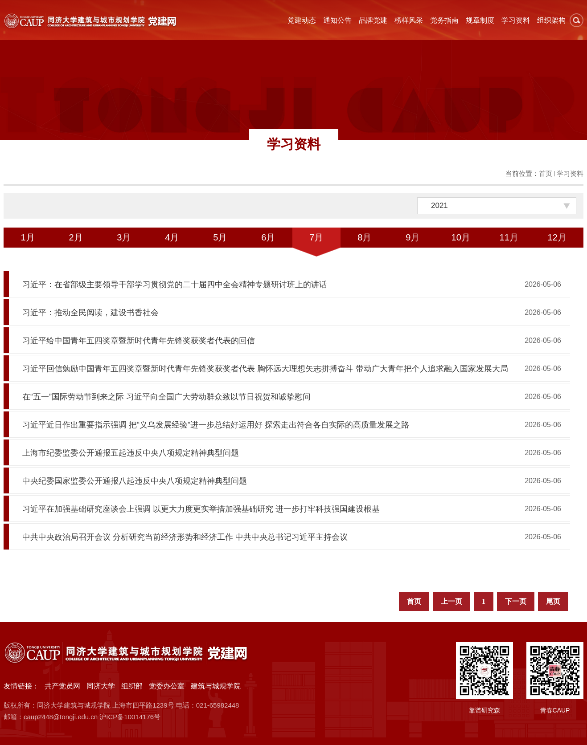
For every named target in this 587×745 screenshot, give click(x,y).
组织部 (132, 686)
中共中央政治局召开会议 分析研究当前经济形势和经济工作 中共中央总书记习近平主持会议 (185, 537)
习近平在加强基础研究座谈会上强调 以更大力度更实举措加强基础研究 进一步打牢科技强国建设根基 (201, 509)
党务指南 (444, 20)
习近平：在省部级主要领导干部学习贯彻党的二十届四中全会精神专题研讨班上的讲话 (174, 284)
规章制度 (480, 20)
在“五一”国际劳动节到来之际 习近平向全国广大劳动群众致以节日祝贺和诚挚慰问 (166, 396)
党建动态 (301, 20)
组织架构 (551, 20)
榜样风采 (408, 20)
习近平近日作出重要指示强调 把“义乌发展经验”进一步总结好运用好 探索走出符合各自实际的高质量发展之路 (215, 424)
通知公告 (337, 20)
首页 (545, 173)
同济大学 (100, 686)
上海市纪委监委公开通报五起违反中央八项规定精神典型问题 (130, 452)
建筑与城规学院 (216, 686)
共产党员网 (62, 686)
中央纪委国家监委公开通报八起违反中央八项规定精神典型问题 (134, 480)
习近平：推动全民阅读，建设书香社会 (90, 312)
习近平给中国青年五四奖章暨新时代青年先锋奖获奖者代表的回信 (138, 340)
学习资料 (515, 20)
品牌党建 (373, 20)
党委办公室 (167, 686)
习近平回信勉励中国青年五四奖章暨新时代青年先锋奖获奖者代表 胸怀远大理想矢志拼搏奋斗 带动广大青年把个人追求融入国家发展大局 (265, 368)
